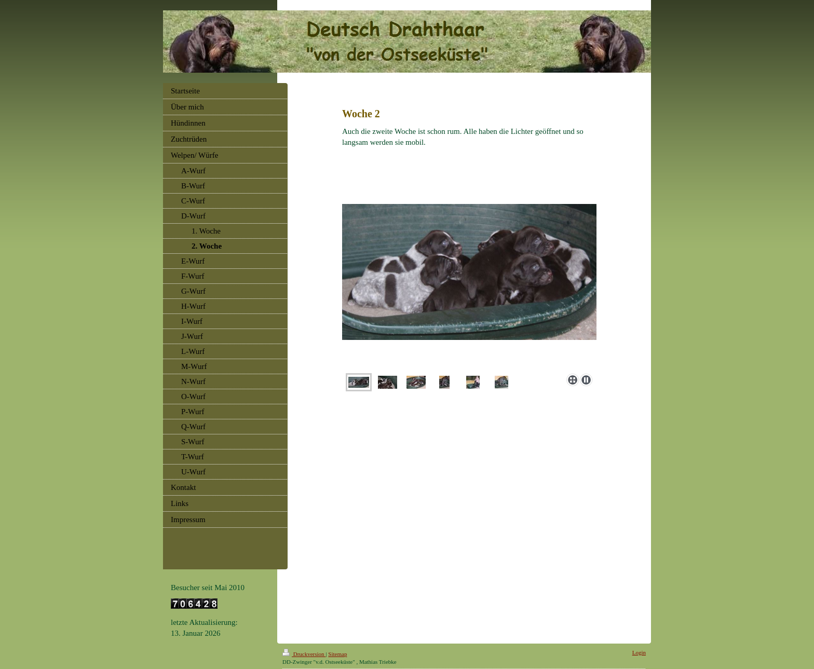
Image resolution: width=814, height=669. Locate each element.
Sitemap (337, 654)
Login (639, 652)
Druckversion (303, 654)
